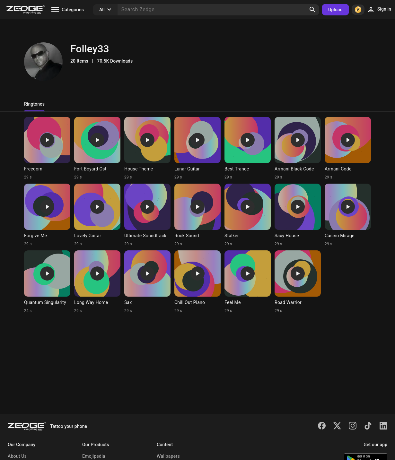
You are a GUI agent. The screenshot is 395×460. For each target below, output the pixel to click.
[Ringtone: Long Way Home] (97, 281)
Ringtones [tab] (34, 104)
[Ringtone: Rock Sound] (197, 215)
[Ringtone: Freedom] (47, 148)
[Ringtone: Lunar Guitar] (197, 148)
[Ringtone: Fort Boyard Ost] (97, 148)
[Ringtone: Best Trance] (247, 148)
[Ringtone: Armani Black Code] (298, 148)
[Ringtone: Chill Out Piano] (197, 281)
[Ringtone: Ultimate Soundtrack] (147, 215)
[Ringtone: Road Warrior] (298, 281)
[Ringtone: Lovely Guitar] (97, 215)
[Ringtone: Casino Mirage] (348, 215)
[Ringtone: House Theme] (147, 148)
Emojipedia (93, 456)
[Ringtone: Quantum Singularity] (47, 281)
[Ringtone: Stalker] (247, 215)
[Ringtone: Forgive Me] (47, 215)
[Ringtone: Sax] (147, 281)
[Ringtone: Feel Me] (247, 281)
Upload (335, 9)
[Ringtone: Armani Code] (348, 148)
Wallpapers (168, 456)
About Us (17, 456)
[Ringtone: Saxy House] (298, 215)
